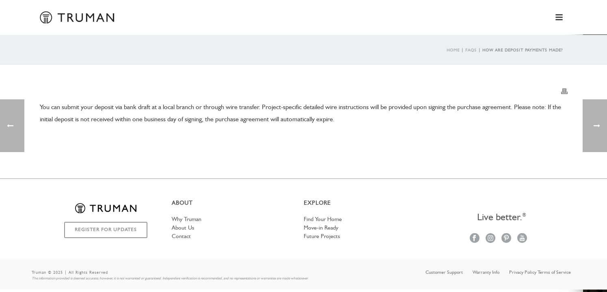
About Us (183, 228)
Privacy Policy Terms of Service (540, 272)
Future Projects (322, 236)
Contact (181, 236)
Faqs (471, 50)
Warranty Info (486, 272)
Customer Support (444, 272)
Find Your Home (323, 219)
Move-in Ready (321, 228)
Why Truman (186, 219)
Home (453, 50)
